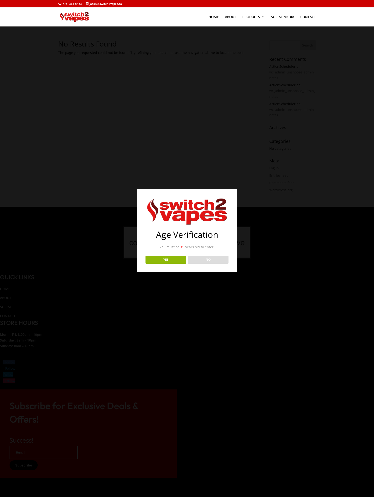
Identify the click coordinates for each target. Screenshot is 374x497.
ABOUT (230, 17)
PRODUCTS (251, 17)
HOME (213, 17)
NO (208, 259)
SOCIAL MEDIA (282, 17)
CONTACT (308, 17)
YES (165, 259)
